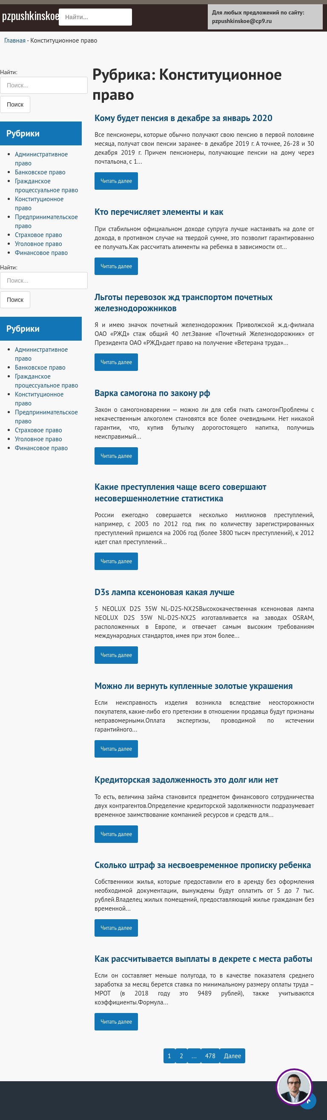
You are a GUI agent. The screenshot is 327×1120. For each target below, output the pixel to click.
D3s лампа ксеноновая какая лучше (164, 592)
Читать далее (116, 181)
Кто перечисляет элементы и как (159, 211)
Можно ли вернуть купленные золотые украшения (194, 686)
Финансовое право (41, 253)
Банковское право (40, 172)
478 (210, 1056)
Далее (232, 1056)
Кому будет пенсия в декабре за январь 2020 (183, 118)
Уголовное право (38, 244)
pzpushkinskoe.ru (36, 15)
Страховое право (38, 235)
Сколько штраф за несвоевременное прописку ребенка (203, 865)
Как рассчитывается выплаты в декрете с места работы (203, 958)
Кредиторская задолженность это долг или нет (186, 779)
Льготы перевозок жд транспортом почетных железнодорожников (183, 302)
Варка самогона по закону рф (152, 393)
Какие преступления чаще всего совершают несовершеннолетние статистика (180, 492)
